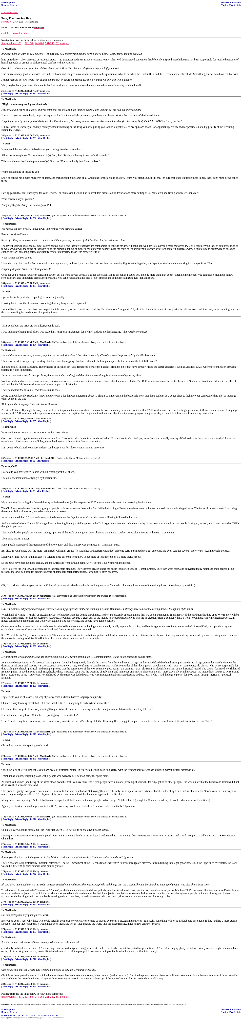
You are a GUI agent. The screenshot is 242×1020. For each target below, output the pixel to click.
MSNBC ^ (6, 21)
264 (3, 283)
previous (11, 43)
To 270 (33, 734)
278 (3, 929)
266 (3, 418)
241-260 (39, 43)
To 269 (33, 646)
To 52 (32, 461)
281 (57, 43)
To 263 (33, 286)
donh (42, 91)
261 (3, 91)
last (67, 43)
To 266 (33, 598)
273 (3, 756)
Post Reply (8, 93)
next (62, 43)
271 (3, 683)
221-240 (29, 43)
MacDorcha (45, 215)
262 (3, 135)
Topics (224, 5)
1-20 (18, 43)
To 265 (33, 421)
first (3, 43)
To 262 (33, 218)
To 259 (33, 138)
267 (3, 458)
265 (3, 342)
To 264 (33, 345)
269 (3, 596)
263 (3, 215)
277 (3, 902)
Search (13, 5)
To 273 (33, 932)
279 (3, 956)
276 (3, 871)
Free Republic (8, 2)
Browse (5, 5)
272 (3, 731)
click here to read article (14, 33)
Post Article (235, 5)
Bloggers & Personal (231, 2)
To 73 (32, 491)
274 (3, 816)
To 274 (33, 874)
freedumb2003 (48, 458)
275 (3, 844)
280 (3, 984)
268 (3, 488)
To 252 (33, 93)
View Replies (44, 93)
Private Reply (21, 93)
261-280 (49, 43)
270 (3, 643)
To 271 (33, 819)
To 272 (33, 846)
